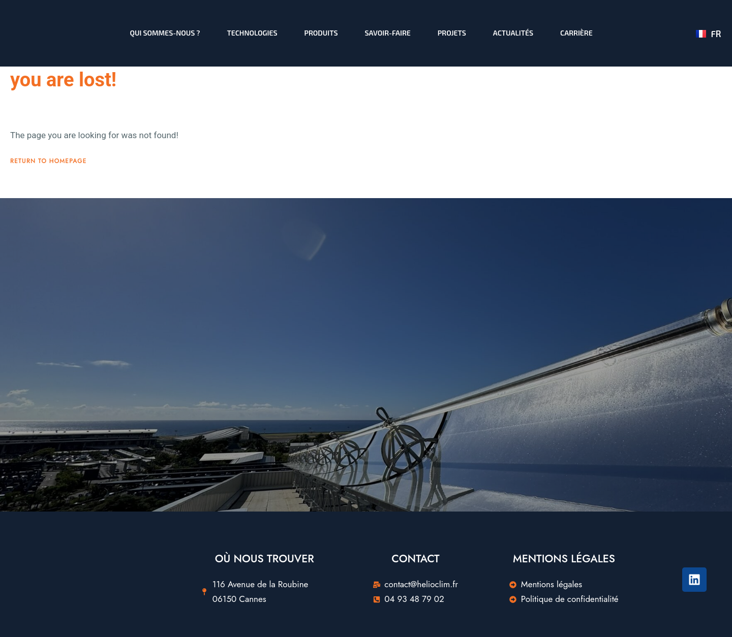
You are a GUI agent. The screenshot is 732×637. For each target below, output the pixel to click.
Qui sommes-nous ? (165, 32)
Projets (452, 32)
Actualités (513, 32)
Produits (321, 32)
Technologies (252, 32)
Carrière (576, 32)
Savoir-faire (388, 32)
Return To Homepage (48, 219)
